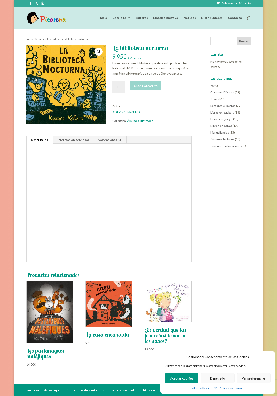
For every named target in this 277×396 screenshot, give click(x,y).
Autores (142, 18)
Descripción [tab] (39, 140)
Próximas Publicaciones (226, 146)
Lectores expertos (222, 106)
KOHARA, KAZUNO (126, 112)
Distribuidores (211, 18)
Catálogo (119, 18)
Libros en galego (221, 119)
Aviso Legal (52, 390)
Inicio (103, 18)
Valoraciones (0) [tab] (110, 140)
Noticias (190, 18)
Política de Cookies (153, 390)
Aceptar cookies (181, 378)
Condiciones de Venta (81, 390)
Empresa (32, 390)
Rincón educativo (165, 18)
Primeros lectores (222, 139)
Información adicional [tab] (73, 140)
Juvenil (215, 99)
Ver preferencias (254, 378)
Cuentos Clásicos (222, 92)
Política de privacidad (231, 387)
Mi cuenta (245, 3)
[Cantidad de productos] (118, 87)
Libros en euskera (222, 112)
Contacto (235, 18)
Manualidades (219, 132)
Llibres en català (221, 126)
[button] (99, 52)
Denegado (217, 378)
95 (212, 85)
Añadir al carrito (146, 86)
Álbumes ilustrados (47, 39)
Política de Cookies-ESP (203, 387)
